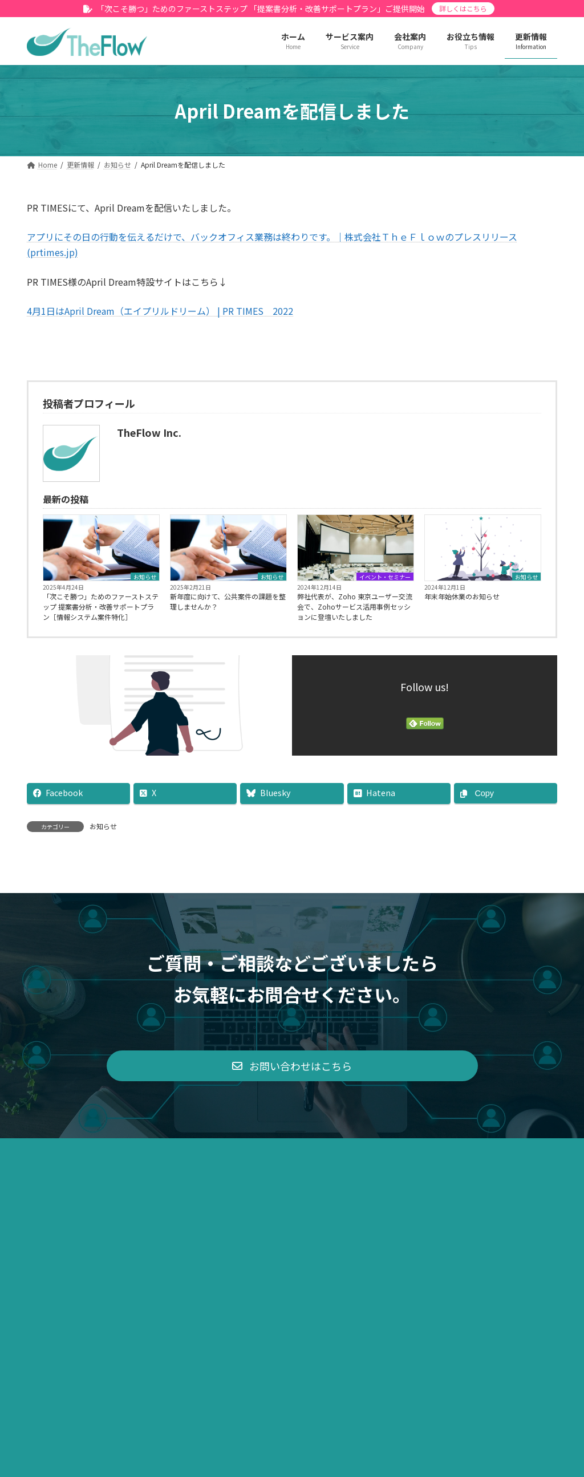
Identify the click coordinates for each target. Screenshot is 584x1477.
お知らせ (144, 577)
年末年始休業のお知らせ (462, 596)
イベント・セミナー (385, 577)
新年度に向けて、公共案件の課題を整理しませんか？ (228, 601)
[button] (292, 1194)
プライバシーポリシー (156, 1278)
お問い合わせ (444, 1278)
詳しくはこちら (463, 8)
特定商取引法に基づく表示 (270, 1278)
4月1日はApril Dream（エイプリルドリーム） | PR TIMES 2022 (160, 311)
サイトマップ (370, 1278)
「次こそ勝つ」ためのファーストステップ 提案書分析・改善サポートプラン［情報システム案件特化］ (101, 606)
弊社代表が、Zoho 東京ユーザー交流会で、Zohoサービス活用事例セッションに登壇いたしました (354, 606)
